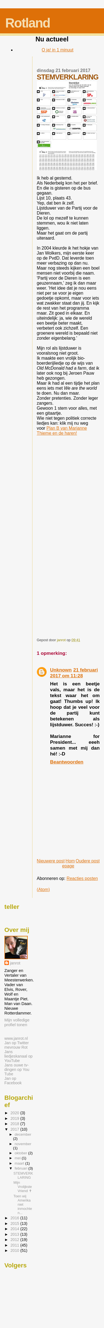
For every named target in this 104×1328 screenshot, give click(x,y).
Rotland (27, 23)
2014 (16, 1229)
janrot (15, 963)
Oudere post (88, 861)
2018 (16, 1123)
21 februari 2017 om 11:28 (74, 672)
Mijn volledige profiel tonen (17, 1022)
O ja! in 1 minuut (57, 50)
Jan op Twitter (16, 1043)
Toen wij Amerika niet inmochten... (23, 1204)
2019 (16, 1118)
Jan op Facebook (13, 1080)
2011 (16, 1245)
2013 (16, 1234)
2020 (16, 1113)
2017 (16, 1129)
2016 (16, 1218)
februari (21, 1168)
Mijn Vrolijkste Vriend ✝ (23, 1186)
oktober (21, 1153)
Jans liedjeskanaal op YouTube (18, 1056)
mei (18, 1158)
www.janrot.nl (16, 1038)
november (23, 1144)
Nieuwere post (51, 861)
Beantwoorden (66, 762)
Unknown (61, 670)
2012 (16, 1239)
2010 (16, 1250)
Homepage (68, 863)
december (23, 1134)
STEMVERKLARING (23, 1175)
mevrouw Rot (16, 1047)
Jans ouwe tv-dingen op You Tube (16, 1069)
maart (20, 1163)
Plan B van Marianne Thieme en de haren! (62, 431)
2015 (16, 1223)
